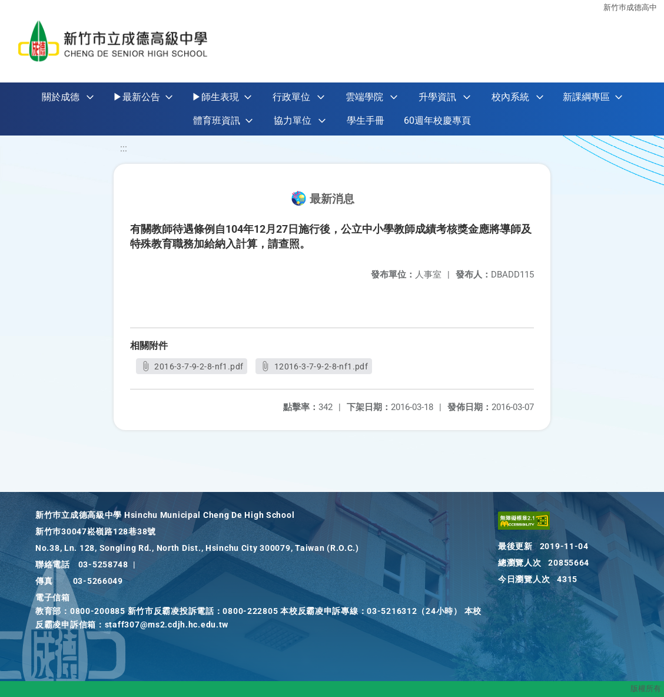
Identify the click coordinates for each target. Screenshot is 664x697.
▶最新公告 (136, 97)
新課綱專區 (586, 97)
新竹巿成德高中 (630, 7)
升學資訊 (437, 97)
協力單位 (292, 120)
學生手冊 (365, 120)
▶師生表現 (215, 97)
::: (123, 148)
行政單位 (291, 97)
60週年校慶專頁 (437, 120)
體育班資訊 (216, 120)
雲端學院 (364, 97)
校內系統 (510, 97)
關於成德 (60, 97)
